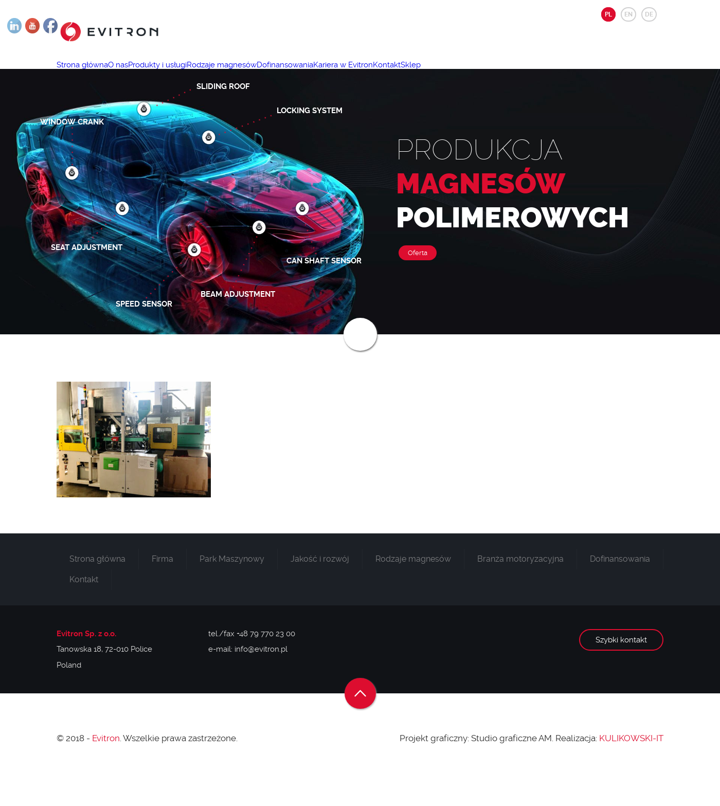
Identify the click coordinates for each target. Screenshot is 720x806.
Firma (162, 592)
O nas (135, 75)
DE (649, 14)
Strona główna (88, 75)
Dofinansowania (338, 75)
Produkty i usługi (186, 75)
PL (608, 14)
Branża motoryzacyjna (520, 592)
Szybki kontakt (621, 672)
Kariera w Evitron (408, 75)
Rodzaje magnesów (263, 75)
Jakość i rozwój (320, 592)
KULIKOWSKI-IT (631, 771)
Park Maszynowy (232, 592)
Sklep (499, 75)
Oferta (417, 286)
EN (628, 14)
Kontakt (463, 75)
